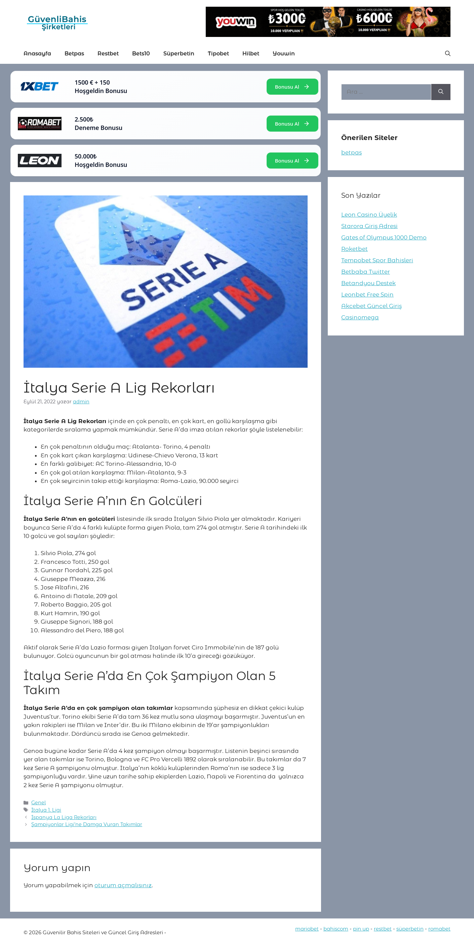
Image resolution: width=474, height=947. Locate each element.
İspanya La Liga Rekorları (63, 817)
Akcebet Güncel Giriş (371, 306)
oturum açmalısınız (123, 885)
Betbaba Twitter (365, 271)
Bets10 (141, 53)
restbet (383, 929)
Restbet (108, 53)
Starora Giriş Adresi (369, 226)
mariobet (307, 929)
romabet (439, 929)
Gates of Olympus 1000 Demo (384, 237)
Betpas (74, 53)
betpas (351, 152)
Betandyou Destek (368, 283)
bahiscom (335, 929)
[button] (447, 54)
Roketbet (354, 248)
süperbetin (410, 929)
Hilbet (250, 53)
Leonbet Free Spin (367, 294)
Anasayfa (37, 53)
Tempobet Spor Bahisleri (377, 260)
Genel (38, 803)
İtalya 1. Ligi (46, 810)
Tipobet (218, 53)
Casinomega (360, 317)
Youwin (284, 53)
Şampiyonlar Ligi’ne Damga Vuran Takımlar (86, 824)
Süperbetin (178, 53)
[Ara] (440, 92)
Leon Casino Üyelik (369, 214)
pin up (361, 929)
